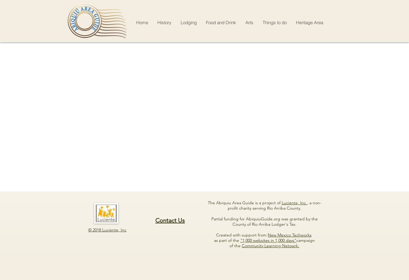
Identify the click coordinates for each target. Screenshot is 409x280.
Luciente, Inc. (294, 202)
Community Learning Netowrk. (270, 245)
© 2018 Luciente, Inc (107, 230)
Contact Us (170, 220)
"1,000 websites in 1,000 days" (268, 240)
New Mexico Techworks (290, 235)
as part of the (227, 240)
